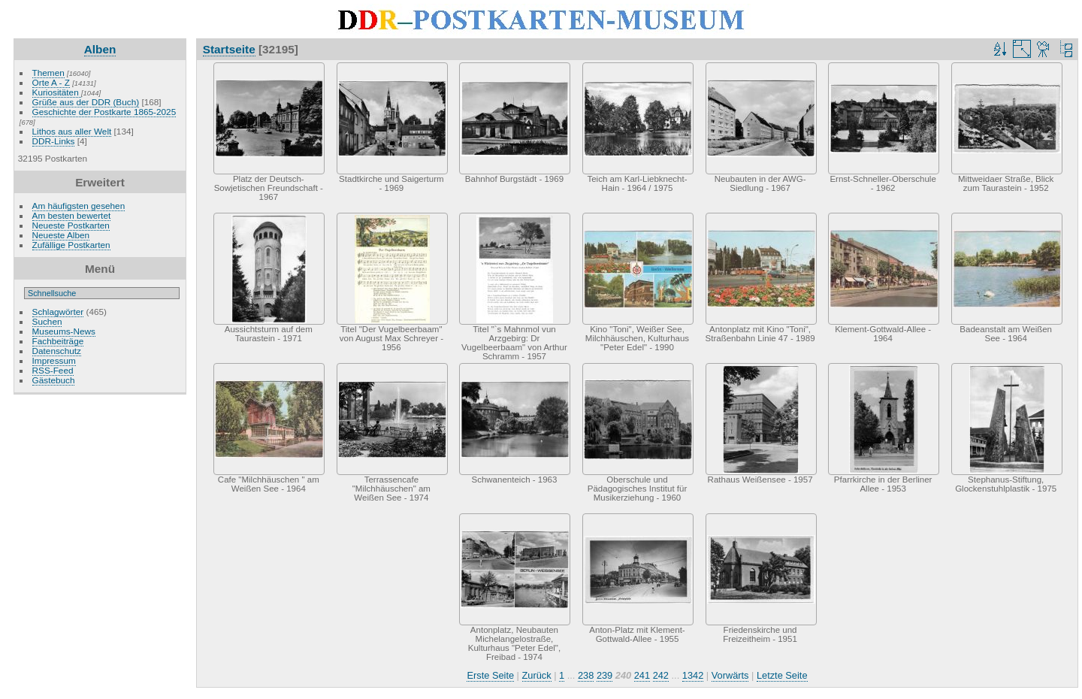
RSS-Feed (53, 370)
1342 (692, 675)
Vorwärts (730, 675)
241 (642, 675)
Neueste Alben (61, 235)
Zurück (537, 675)
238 (586, 675)
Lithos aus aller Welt (72, 131)
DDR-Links (53, 141)
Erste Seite (490, 675)
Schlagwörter (58, 311)
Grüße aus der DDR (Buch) (86, 102)
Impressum (54, 360)
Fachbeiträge (58, 341)
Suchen (47, 321)
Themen (48, 72)
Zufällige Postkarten (71, 245)
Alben (100, 49)
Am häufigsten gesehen (78, 205)
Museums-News (63, 331)
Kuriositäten (56, 92)
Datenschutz (56, 351)
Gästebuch (53, 380)
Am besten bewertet (71, 215)
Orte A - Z (51, 82)
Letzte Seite (782, 675)
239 (604, 675)
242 (661, 675)
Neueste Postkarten (71, 225)
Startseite (229, 49)
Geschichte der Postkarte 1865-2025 (104, 111)
